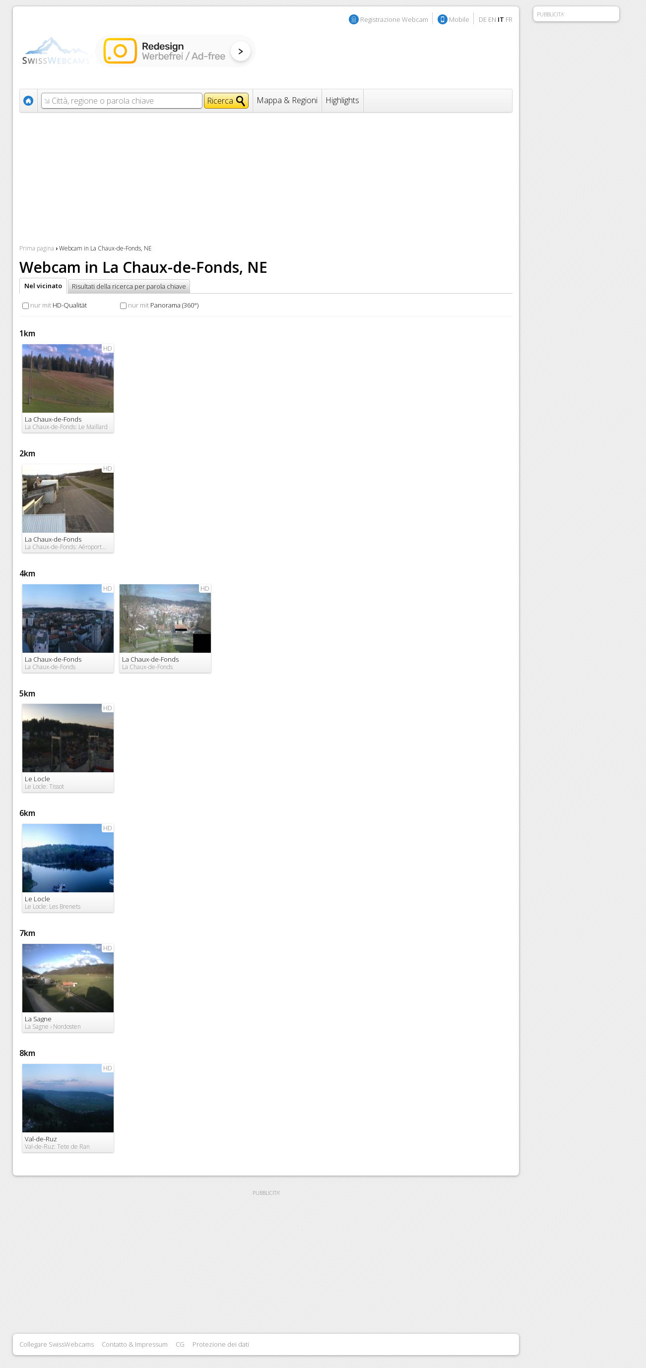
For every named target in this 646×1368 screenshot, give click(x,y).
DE (483, 19)
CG (180, 1344)
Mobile (459, 19)
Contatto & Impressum (135, 1344)
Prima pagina (36, 248)
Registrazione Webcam (394, 19)
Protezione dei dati (221, 1344)
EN (492, 19)
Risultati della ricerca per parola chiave (129, 286)
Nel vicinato (43, 285)
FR (509, 19)
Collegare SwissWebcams (56, 1344)
